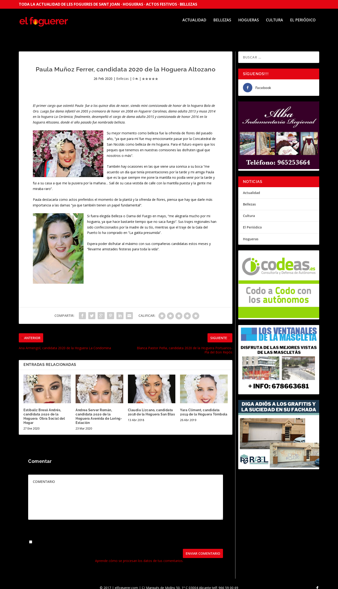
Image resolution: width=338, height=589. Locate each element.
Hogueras (248, 23)
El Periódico (303, 23)
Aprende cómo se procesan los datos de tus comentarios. (139, 556)
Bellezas (222, 23)
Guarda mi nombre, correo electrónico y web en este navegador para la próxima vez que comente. (109, 538)
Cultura (274, 23)
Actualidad (194, 23)
